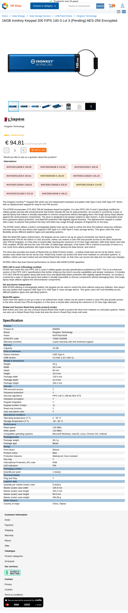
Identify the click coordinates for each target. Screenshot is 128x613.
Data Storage (18, 16)
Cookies (8, 589)
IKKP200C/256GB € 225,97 (54, 184)
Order (7, 520)
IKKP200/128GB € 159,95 (19, 167)
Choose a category (44, 6)
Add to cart (38, 150)
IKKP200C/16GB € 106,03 (19, 184)
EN (123, 11)
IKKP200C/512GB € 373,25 (19, 193)
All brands (9, 561)
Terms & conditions (14, 594)
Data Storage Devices (40, 16)
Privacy (8, 584)
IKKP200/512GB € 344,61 (19, 176)
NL (118, 11)
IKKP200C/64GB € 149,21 (54, 193)
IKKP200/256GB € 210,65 (53, 167)
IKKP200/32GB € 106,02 (86, 167)
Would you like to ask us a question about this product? (30, 157)
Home (5, 16)
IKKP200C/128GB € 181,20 (86, 176)
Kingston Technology (87, 16)
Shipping (9, 530)
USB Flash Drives (63, 16)
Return (8, 540)
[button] (99, 28)
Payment (9, 525)
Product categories (14, 556)
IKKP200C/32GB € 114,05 (89, 184)
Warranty (9, 535)
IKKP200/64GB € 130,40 (52, 176)
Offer (7, 545)
